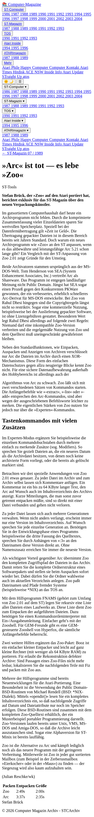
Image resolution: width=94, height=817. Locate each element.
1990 (42, 14)
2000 (42, 19)
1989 (33, 14)
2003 (69, 19)
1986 (6, 14)
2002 (60, 19)
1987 (15, 14)
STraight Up (12, 76)
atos (26, 76)
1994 (78, 14)
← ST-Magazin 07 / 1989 (22, 153)
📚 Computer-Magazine (21, 4)
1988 (24, 14)
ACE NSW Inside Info (44, 72)
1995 (87, 14)
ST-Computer (14, 9)
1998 (24, 19)
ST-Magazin (13, 24)
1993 (69, 14)
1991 (51, 14)
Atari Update (73, 72)
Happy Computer (35, 67)
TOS (7, 33)
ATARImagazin (15, 53)
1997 (15, 19)
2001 (51, 19)
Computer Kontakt (64, 67)
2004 (78, 19)
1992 (60, 14)
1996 (6, 19)
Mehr (8, 63)
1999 (33, 19)
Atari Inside (12, 43)
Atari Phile (11, 67)
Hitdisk (19, 72)
